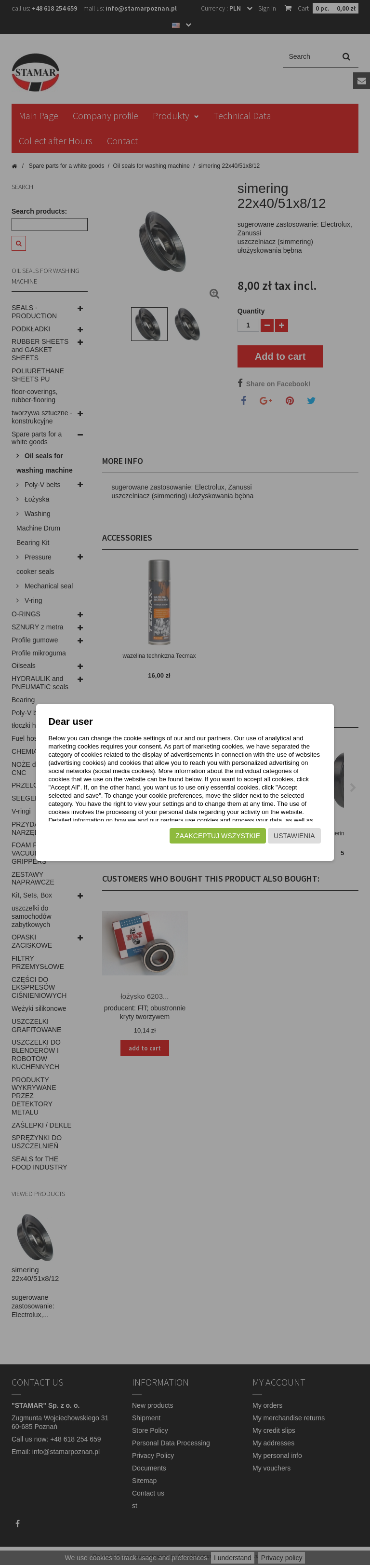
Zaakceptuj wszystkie (217, 844)
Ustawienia (294, 844)
